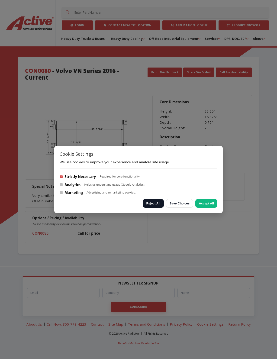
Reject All (153, 203)
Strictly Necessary (78, 176)
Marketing (71, 192)
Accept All (206, 203)
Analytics (70, 184)
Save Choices (180, 203)
